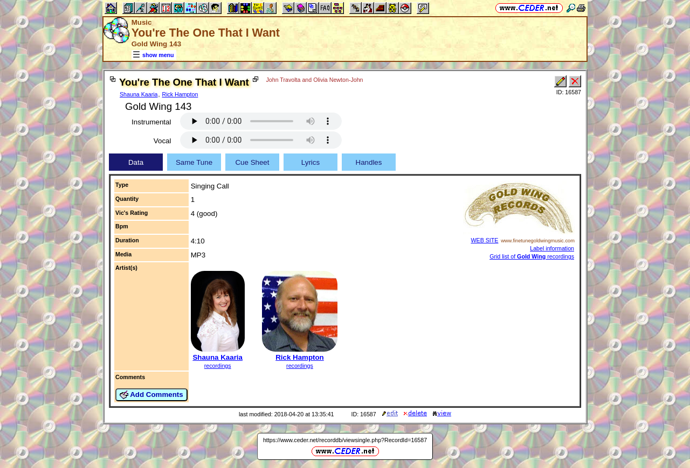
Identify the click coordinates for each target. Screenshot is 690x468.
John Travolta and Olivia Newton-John (314, 79)
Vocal (162, 141)
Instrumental (151, 122)
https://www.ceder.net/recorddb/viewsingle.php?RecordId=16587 (345, 440)
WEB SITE (485, 240)
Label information (552, 248)
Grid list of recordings (531, 256)
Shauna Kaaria (139, 94)
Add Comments (151, 394)
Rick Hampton (180, 94)
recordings (217, 365)
